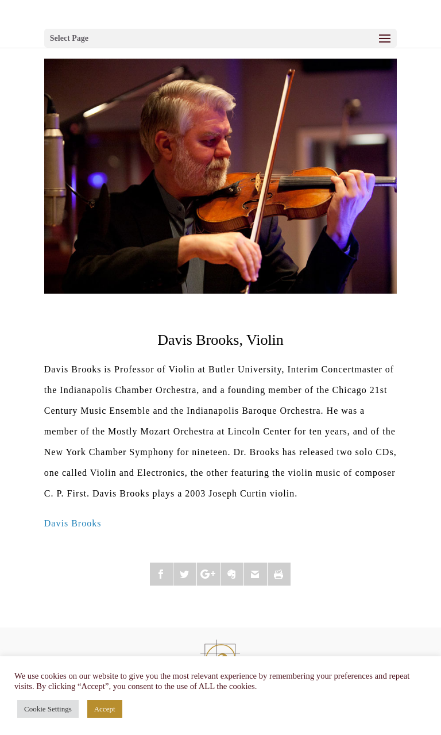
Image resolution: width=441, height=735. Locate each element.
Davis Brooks (73, 523)
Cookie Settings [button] (48, 709)
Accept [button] (104, 709)
